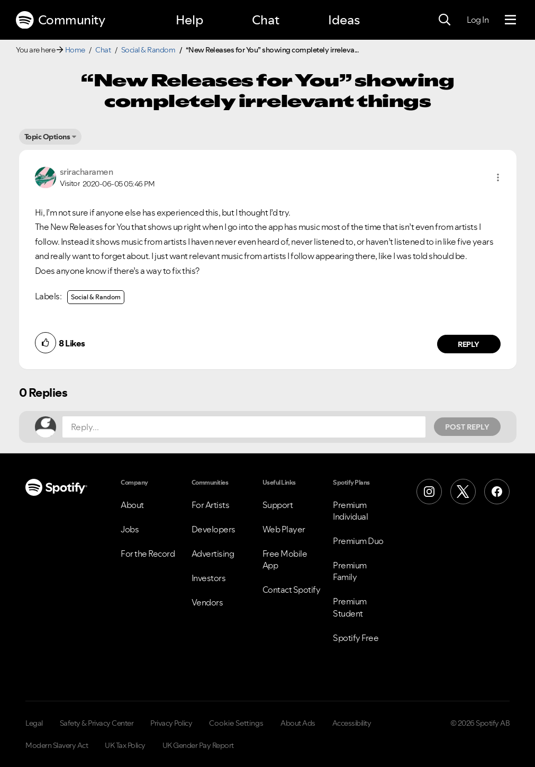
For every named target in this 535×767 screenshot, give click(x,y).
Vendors (207, 602)
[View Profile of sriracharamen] (86, 171)
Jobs (130, 529)
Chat (265, 20)
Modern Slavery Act (56, 745)
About (132, 505)
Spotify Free (355, 638)
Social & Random (148, 49)
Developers (213, 529)
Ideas (344, 20)
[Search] (445, 20)
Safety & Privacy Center (97, 723)
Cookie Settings (236, 723)
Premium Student (350, 607)
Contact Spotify (291, 589)
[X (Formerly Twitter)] (463, 491)
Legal (34, 723)
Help (189, 20)
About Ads (297, 723)
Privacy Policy (171, 723)
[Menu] (510, 20)
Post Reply (467, 427)
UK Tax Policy (125, 745)
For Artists (211, 505)
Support (277, 505)
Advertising (213, 553)
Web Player (283, 529)
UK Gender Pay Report (198, 745)
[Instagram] (429, 491)
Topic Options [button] (47, 136)
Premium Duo (358, 541)
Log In (477, 19)
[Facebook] (497, 491)
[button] (498, 177)
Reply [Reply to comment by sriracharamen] (468, 344)
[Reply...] (243, 427)
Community (60, 20)
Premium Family (350, 571)
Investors (209, 578)
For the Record (148, 553)
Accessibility (351, 723)
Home (75, 49)
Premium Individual (350, 510)
